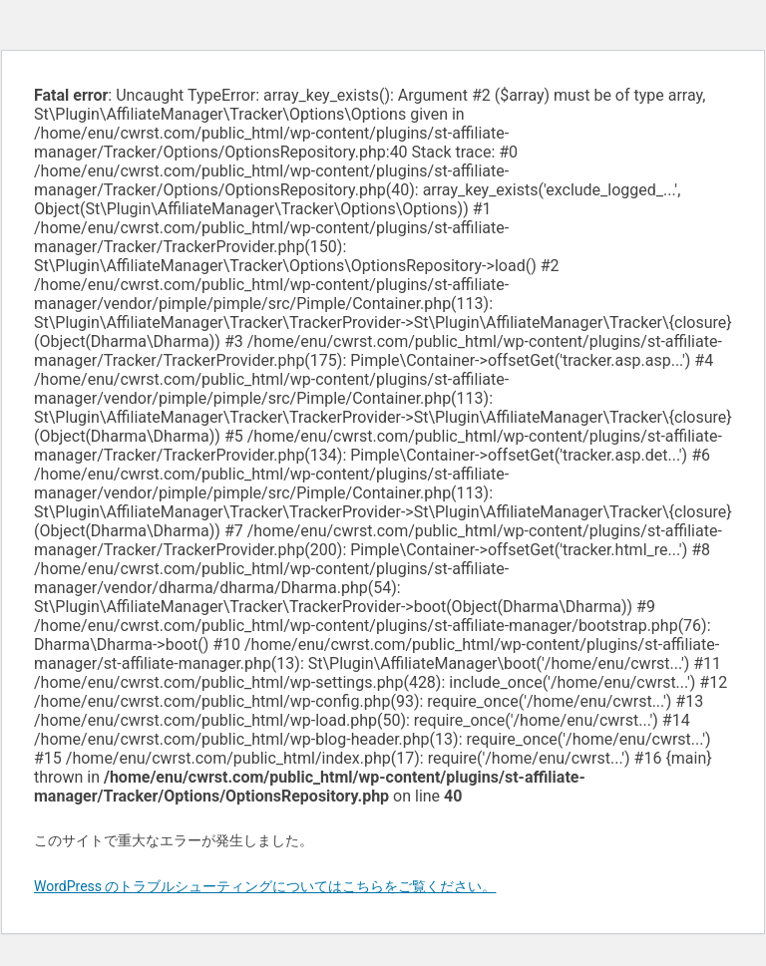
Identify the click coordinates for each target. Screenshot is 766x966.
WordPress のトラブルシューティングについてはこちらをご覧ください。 (265, 886)
